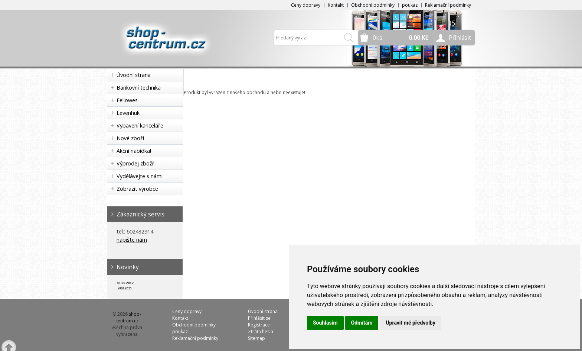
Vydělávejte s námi (140, 176)
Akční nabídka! (134, 150)
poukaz (410, 5)
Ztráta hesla (260, 331)
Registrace (259, 325)
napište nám (132, 239)
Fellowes (127, 100)
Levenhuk (128, 112)
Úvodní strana (134, 74)
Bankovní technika (139, 87)
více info (124, 288)
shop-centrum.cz (128, 317)
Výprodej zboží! (135, 163)
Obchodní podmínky (373, 5)
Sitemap (256, 338)
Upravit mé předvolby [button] (410, 323)
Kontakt (336, 5)
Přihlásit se (259, 318)
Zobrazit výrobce (137, 188)
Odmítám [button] (362, 323)
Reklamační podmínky (448, 5)
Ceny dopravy (305, 5)
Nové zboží (130, 138)
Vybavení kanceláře (140, 125)
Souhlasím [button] (325, 323)
